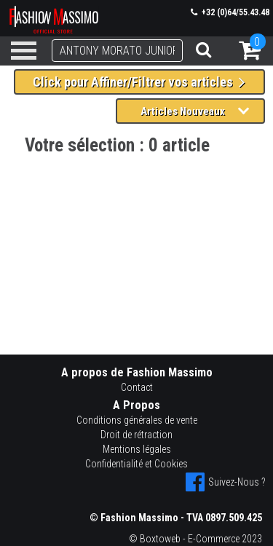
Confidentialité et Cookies (136, 464)
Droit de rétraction (136, 434)
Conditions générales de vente (136, 420)
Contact (137, 387)
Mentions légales (137, 449)
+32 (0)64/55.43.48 (230, 12)
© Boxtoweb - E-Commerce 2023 (195, 539)
